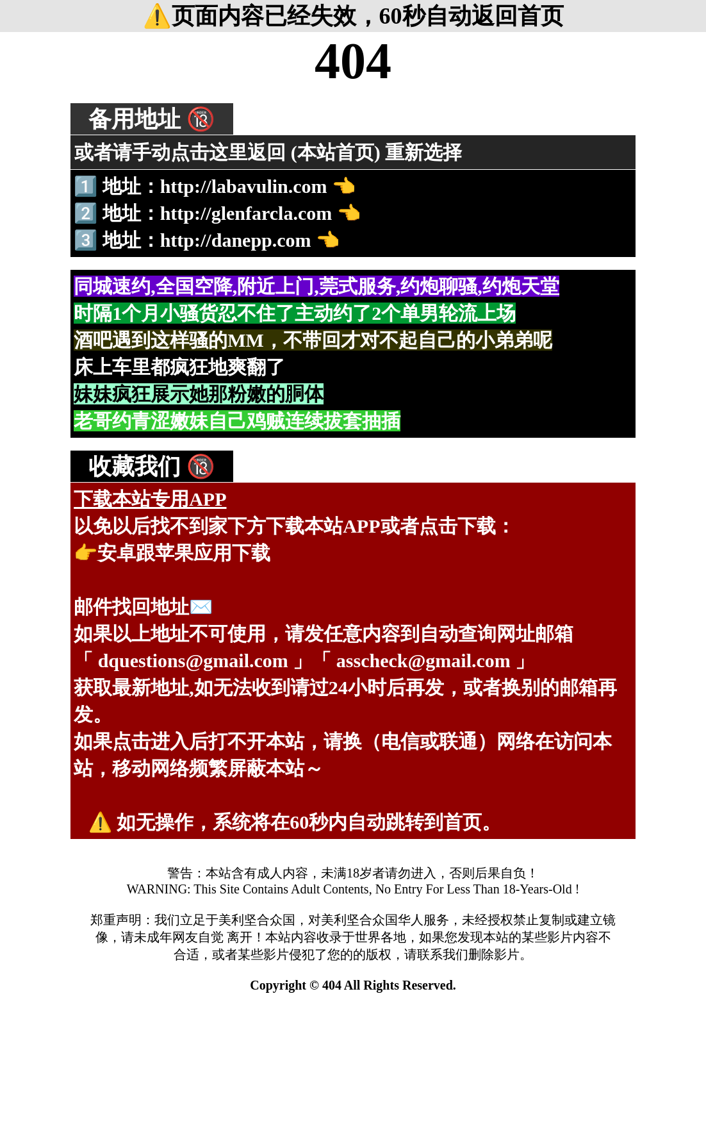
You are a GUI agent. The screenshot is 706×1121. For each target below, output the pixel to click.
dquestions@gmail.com (193, 660)
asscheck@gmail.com (423, 660)
